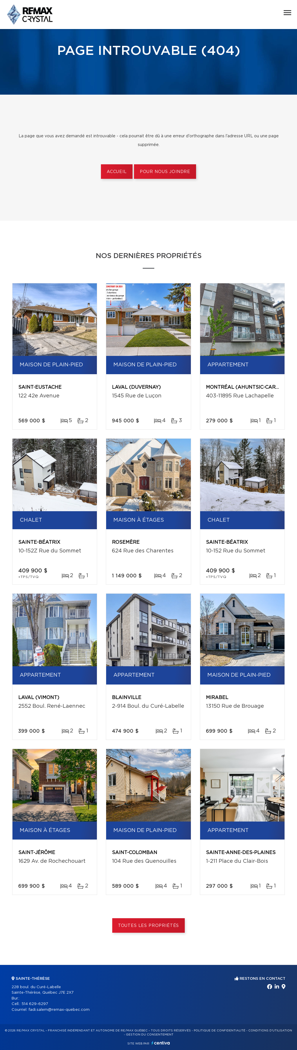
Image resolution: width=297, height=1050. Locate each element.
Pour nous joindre (165, 172)
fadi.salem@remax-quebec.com (59, 1010)
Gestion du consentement (149, 1034)
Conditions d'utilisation (270, 1030)
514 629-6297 (34, 1004)
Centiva (160, 1043)
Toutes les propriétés (148, 926)
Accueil (117, 172)
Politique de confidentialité (219, 1030)
